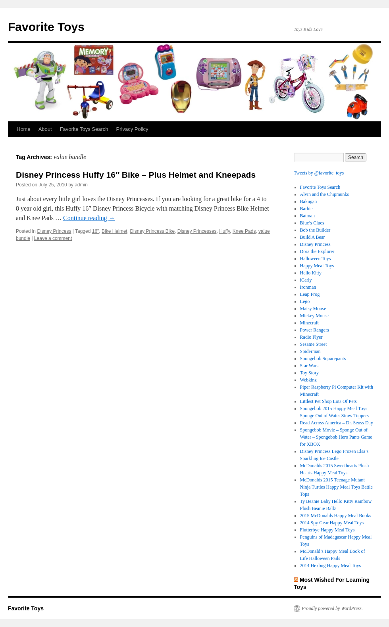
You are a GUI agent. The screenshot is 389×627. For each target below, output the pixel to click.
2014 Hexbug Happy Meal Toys (330, 565)
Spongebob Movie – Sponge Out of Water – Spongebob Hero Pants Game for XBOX (336, 437)
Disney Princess (54, 231)
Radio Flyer (311, 337)
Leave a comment (53, 238)
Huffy (224, 231)
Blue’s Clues (312, 223)
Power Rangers (314, 330)
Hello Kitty (311, 273)
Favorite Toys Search (84, 129)
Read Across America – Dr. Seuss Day (336, 423)
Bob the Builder (315, 230)
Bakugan (308, 201)
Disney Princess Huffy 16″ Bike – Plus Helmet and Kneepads (136, 174)
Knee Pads (244, 231)
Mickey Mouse (314, 315)
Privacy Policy (132, 129)
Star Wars (309, 365)
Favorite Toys (46, 26)
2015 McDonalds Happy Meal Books (335, 515)
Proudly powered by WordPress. (332, 608)
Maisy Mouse (313, 308)
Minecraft (309, 323)
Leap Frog (310, 294)
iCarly (306, 280)
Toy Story (309, 373)
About (45, 129)
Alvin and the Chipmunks (324, 194)
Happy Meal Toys (317, 265)
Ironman (308, 287)
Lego (305, 301)
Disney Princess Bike (152, 231)
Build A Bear (312, 237)
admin (81, 185)
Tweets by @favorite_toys (319, 173)
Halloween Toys (315, 258)
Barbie (306, 208)
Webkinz (308, 380)
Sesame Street (313, 344)
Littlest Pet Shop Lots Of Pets (328, 401)
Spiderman (310, 351)
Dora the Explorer (317, 251)
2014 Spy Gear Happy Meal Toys (332, 522)
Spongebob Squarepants (323, 358)
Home (24, 129)
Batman (307, 216)
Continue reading (89, 218)
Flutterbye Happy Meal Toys (327, 530)
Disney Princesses (197, 231)
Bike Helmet (114, 231)
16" (95, 231)
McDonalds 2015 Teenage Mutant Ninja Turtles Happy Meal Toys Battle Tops (336, 487)
